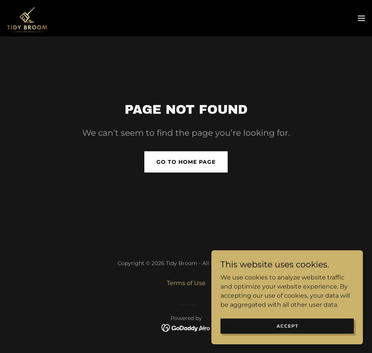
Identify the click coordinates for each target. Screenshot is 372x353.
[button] (361, 18)
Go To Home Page (186, 161)
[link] (27, 18)
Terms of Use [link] (186, 283)
